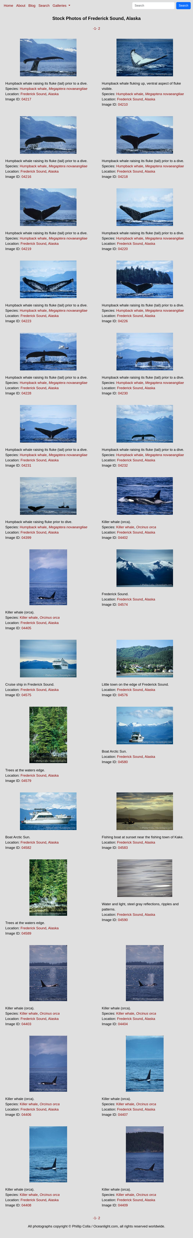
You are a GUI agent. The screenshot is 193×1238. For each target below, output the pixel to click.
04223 (26, 321)
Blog (31, 6)
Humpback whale (33, 89)
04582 (26, 848)
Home (8, 6)
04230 (123, 393)
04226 (123, 321)
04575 (26, 695)
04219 (26, 249)
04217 (26, 99)
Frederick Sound (33, 94)
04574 (123, 604)
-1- (95, 28)
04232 (123, 465)
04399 (26, 538)
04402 (123, 538)
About (20, 6)
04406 (26, 1115)
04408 (26, 1205)
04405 (26, 628)
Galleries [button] (60, 6)
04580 (123, 762)
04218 (123, 177)
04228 (26, 393)
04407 (123, 1115)
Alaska (53, 94)
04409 (123, 1205)
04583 (123, 848)
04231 (26, 465)
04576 (123, 695)
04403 (26, 1024)
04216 (26, 177)
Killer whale (125, 527)
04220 (123, 249)
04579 (26, 781)
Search (44, 6)
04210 (123, 104)
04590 (123, 920)
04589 (26, 933)
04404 (123, 1024)
